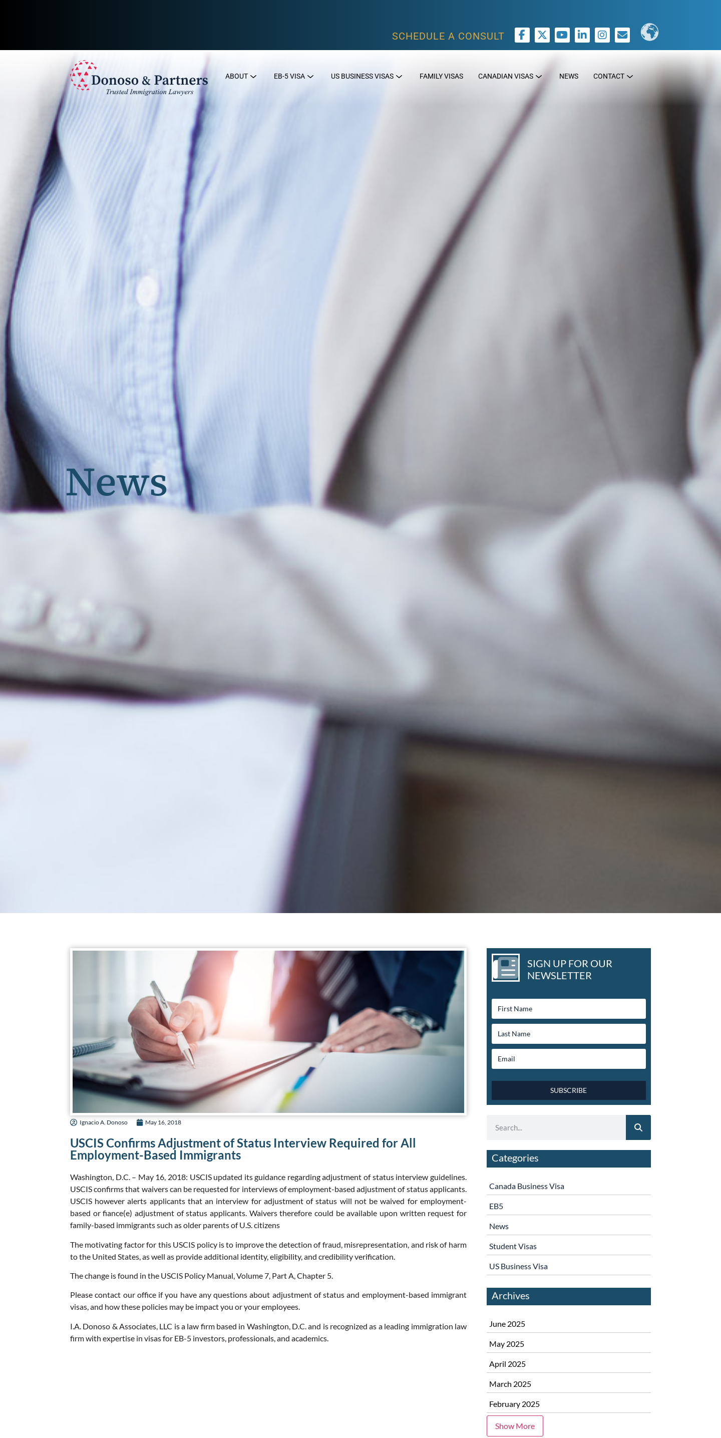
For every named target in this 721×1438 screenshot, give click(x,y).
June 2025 (507, 1323)
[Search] (638, 1127)
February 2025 (514, 1403)
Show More (515, 1425)
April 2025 (507, 1363)
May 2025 (506, 1343)
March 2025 (510, 1383)
